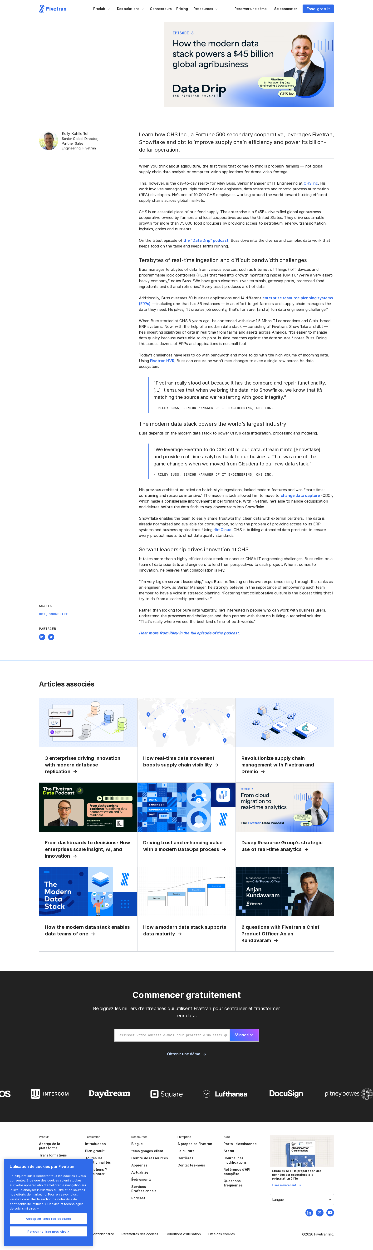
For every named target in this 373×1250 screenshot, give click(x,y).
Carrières (185, 1158)
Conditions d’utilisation (183, 1234)
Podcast (138, 1198)
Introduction (95, 1144)
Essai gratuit (318, 8)
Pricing (182, 9)
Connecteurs (161, 9)
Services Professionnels (143, 1189)
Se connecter (285, 9)
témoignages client (147, 1151)
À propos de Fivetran (194, 1144)
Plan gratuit (95, 1151)
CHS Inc (311, 183)
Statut (229, 1151)
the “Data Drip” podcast (205, 240)
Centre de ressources (149, 1158)
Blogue (137, 1144)
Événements (141, 1179)
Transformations (53, 1155)
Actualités (139, 1172)
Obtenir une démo (183, 1054)
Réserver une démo (251, 9)
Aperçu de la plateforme (49, 1146)
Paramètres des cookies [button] (140, 1234)
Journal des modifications (235, 1160)
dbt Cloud (222, 529)
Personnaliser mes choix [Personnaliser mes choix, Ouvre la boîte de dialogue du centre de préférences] (48, 1231)
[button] (101, 8)
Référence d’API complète (237, 1171)
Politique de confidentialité (93, 1234)
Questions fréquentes (233, 1183)
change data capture (300, 495)
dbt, (43, 614)
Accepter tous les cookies (48, 1218)
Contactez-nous (191, 1165)
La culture (185, 1151)
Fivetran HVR (162, 360)
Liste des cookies (221, 1234)
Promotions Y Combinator (96, 1171)
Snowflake (58, 614)
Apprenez (139, 1165)
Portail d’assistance (240, 1144)
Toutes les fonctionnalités (98, 1160)
